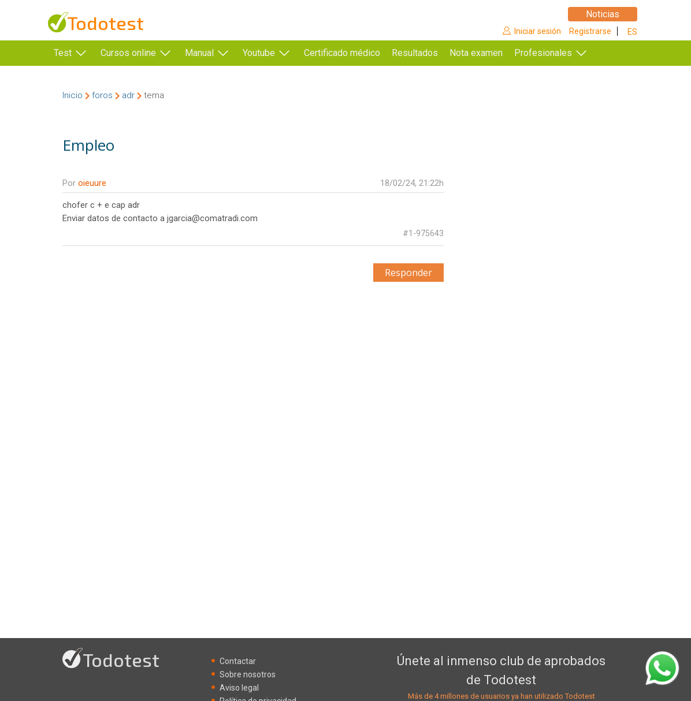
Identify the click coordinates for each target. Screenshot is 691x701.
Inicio (72, 95)
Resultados (432, 52)
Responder (408, 272)
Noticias (602, 14)
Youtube (259, 52)
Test (63, 52)
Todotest (105, 23)
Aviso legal (239, 687)
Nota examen (493, 52)
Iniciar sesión (537, 31)
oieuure (92, 183)
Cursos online (128, 52)
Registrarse (590, 31)
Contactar (238, 661)
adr (128, 95)
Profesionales (560, 52)
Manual (199, 52)
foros (102, 95)
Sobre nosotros (248, 674)
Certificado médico (342, 52)
